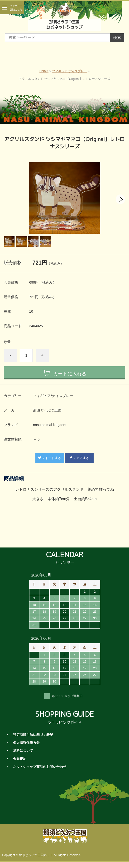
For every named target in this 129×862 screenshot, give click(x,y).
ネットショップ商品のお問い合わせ (39, 767)
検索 (117, 37)
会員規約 (19, 758)
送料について (23, 750)
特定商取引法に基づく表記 (33, 734)
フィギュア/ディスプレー (69, 71)
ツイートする (49, 458)
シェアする (79, 458)
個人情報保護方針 (26, 743)
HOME (43, 71)
